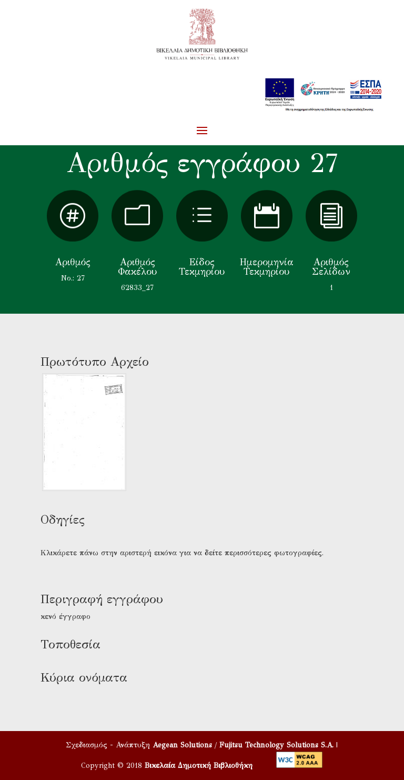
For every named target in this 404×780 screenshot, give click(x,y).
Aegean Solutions (182, 745)
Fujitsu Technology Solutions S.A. (276, 745)
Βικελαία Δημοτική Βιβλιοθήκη (198, 765)
